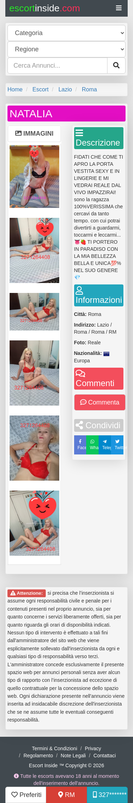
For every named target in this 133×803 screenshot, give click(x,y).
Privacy (93, 748)
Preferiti (26, 794)
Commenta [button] (100, 402)
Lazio (65, 89)
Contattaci (105, 755)
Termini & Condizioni (54, 748)
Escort (40, 89)
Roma (89, 89)
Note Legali (73, 755)
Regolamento (38, 755)
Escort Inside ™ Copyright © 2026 (66, 765)
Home (15, 89)
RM (66, 794)
